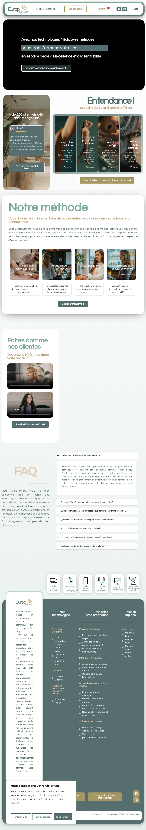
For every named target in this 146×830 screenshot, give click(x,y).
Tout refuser (63, 816)
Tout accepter (42, 816)
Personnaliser (21, 816)
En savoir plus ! (29, 275)
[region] (41, 802)
